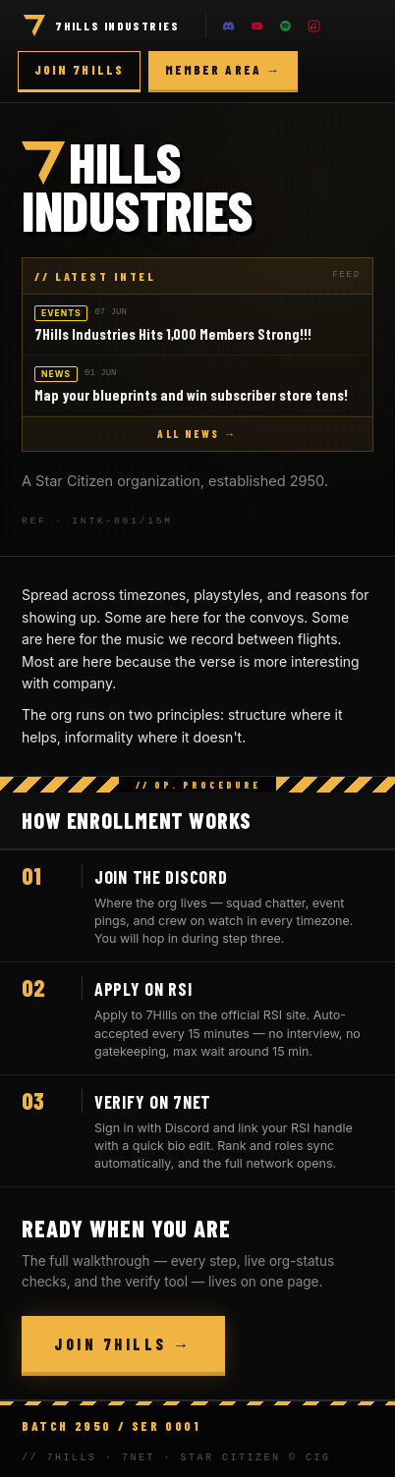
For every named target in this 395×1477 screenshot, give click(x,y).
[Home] (34, 25)
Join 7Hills (79, 70)
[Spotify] (286, 25)
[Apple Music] (314, 25)
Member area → (223, 70)
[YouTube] (257, 25)
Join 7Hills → (123, 1344)
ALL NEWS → (197, 433)
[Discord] (229, 25)
